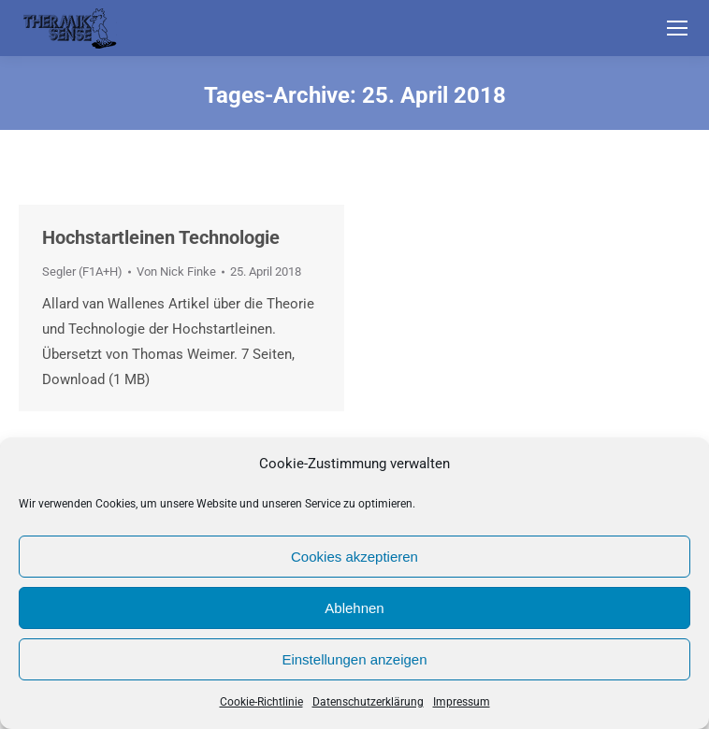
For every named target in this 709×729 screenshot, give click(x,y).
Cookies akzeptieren (354, 557)
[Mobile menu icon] (677, 28)
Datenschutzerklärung (368, 701)
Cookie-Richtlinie (261, 701)
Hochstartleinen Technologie (161, 237)
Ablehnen (354, 608)
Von (176, 271)
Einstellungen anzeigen (354, 659)
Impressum (461, 701)
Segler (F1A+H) (82, 271)
